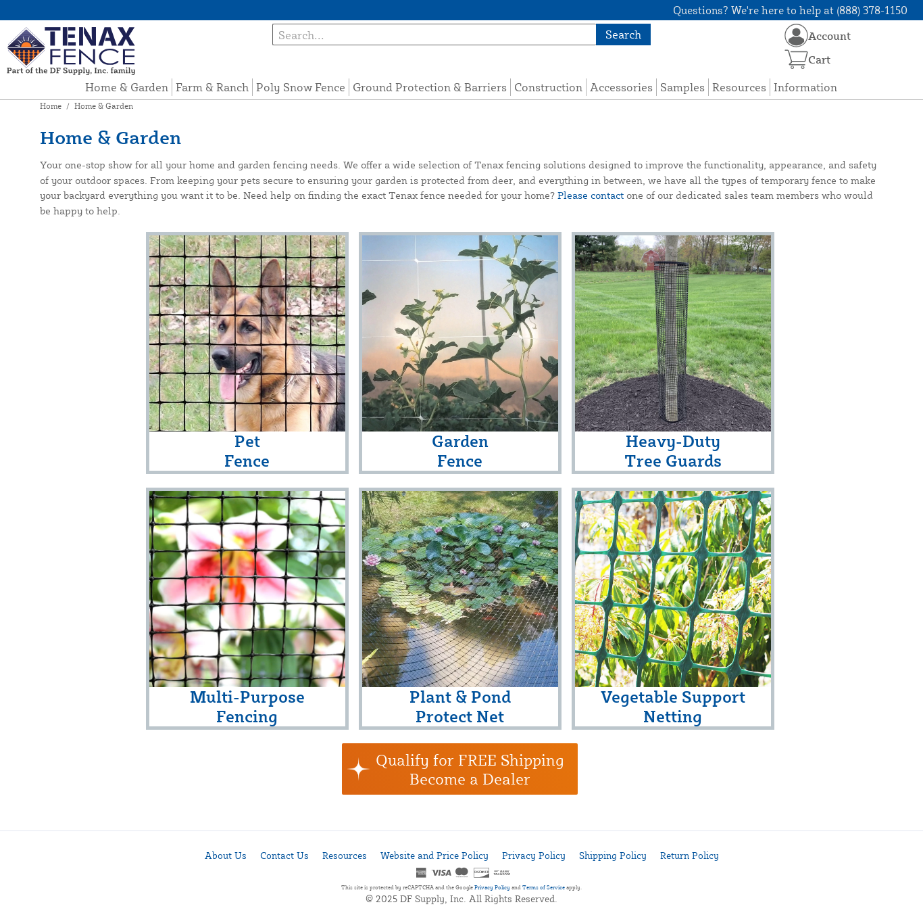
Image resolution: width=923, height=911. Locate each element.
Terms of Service (543, 887)
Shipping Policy (613, 855)
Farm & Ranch (212, 87)
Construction (548, 87)
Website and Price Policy (434, 855)
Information (805, 87)
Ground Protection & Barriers (430, 87)
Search (623, 34)
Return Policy (689, 855)
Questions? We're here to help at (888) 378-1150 (790, 10)
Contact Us (284, 855)
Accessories (621, 87)
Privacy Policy (534, 855)
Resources (739, 87)
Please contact (590, 195)
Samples (682, 87)
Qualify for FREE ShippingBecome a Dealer (470, 769)
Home (50, 106)
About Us (226, 855)
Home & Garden (126, 87)
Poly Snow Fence (300, 87)
